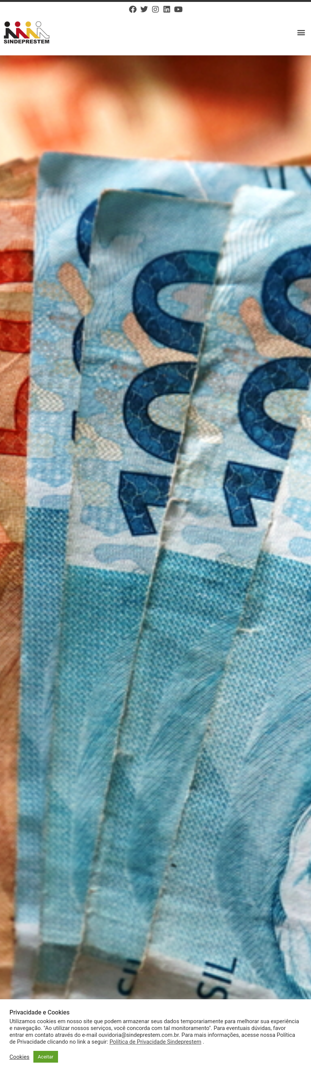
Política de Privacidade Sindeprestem (155, 1041)
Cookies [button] (19, 1057)
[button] (301, 32)
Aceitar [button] (45, 1057)
